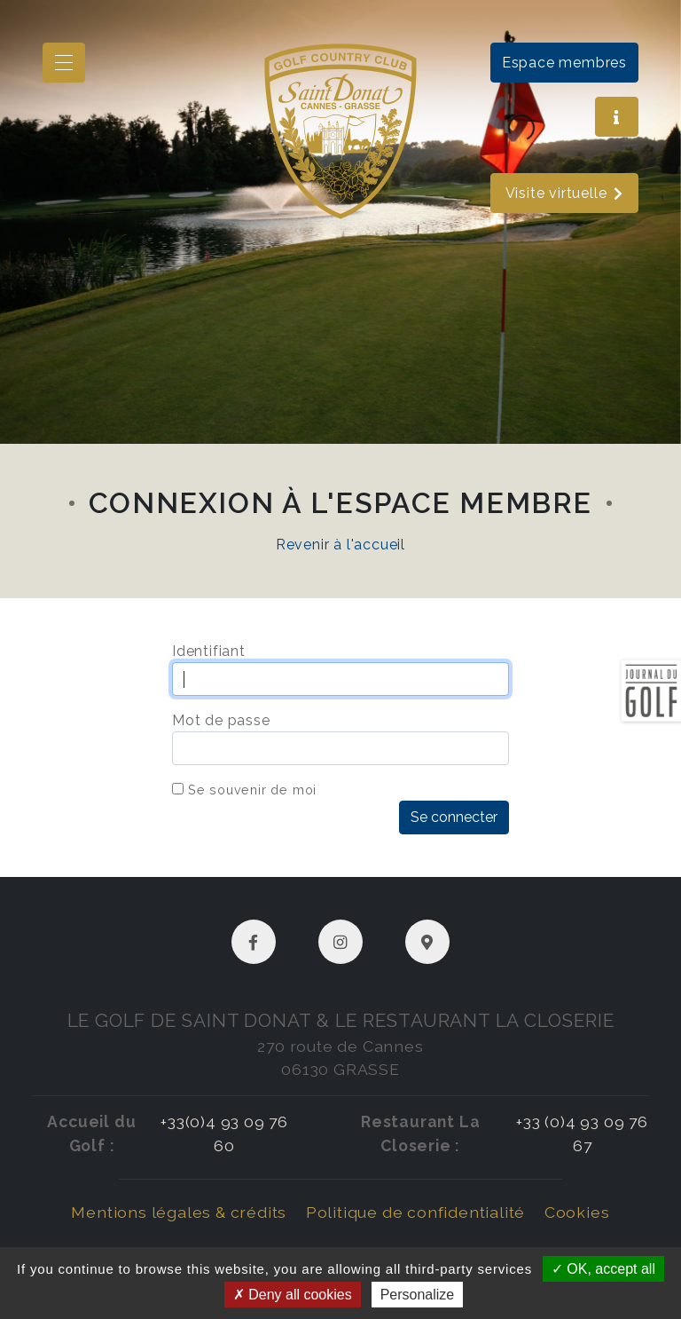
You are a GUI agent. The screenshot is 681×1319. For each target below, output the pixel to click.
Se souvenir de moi (252, 789)
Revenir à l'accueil (340, 544)
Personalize (417, 1294)
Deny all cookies (292, 1294)
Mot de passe (221, 720)
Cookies (577, 1212)
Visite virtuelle (564, 193)
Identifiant (209, 651)
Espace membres (564, 62)
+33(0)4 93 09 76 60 (224, 1133)
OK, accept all (603, 1268)
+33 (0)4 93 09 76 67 (582, 1133)
